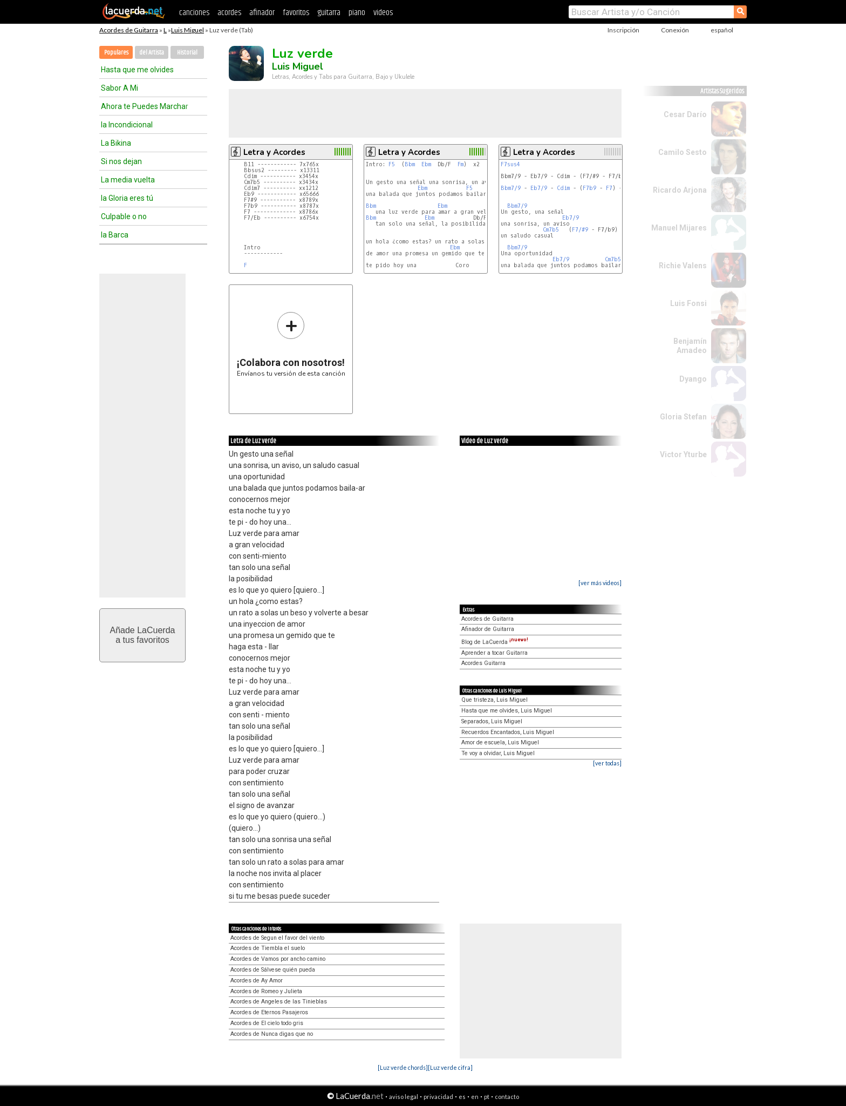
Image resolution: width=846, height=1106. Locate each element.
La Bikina (116, 143)
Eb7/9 (538, 188)
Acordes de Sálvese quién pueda (272, 969)
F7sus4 (510, 164)
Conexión (675, 30)
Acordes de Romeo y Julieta (266, 991)
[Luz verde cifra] (450, 1067)
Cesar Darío (685, 114)
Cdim (563, 188)
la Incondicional (127, 124)
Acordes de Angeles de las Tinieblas (278, 1001)
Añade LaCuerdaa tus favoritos (142, 635)
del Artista (151, 53)
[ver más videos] (600, 582)
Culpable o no (124, 216)
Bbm (410, 164)
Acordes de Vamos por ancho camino (277, 958)
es (462, 1096)
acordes (229, 12)
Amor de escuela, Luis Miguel (500, 742)
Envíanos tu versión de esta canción (291, 344)
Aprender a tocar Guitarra (494, 652)
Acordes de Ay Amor (256, 980)
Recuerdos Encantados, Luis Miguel (507, 732)
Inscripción (623, 30)
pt (486, 1096)
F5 (391, 164)
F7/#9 (580, 229)
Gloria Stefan (683, 416)
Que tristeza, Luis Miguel (494, 699)
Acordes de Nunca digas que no (271, 1033)
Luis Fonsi (688, 303)
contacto (507, 1096)
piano (357, 12)
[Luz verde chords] (403, 1067)
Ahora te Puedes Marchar (144, 106)
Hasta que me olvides (137, 69)
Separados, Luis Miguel (491, 721)
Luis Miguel (187, 30)
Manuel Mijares (679, 227)
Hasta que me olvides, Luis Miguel (506, 710)
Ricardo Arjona (680, 190)
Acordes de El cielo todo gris (266, 1023)
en (475, 1096)
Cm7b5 (551, 229)
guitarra (328, 12)
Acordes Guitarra (483, 663)
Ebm (426, 164)
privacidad (438, 1096)
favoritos (296, 12)
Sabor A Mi (119, 88)
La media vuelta (128, 179)
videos (383, 12)
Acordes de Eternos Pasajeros (269, 1012)
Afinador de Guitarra (487, 629)
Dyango (693, 379)
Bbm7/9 (511, 188)
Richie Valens (683, 265)
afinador (262, 12)
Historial (187, 53)
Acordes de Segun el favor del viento (277, 937)
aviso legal (403, 1096)
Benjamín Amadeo (690, 346)
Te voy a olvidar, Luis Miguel (498, 753)
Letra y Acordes (274, 152)
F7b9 (589, 188)
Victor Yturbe (683, 454)
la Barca (114, 234)
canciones (194, 12)
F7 (609, 188)
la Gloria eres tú (127, 198)
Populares (116, 53)
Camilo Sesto (682, 152)
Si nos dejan (121, 161)
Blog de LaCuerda (494, 642)
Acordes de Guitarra (128, 30)
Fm (460, 164)
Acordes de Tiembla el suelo (267, 948)
